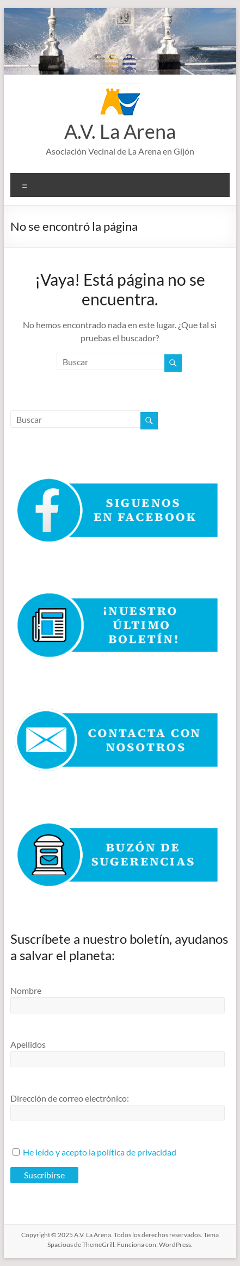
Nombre (25, 990)
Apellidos (28, 1044)
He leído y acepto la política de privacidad (99, 1152)
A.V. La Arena (120, 131)
